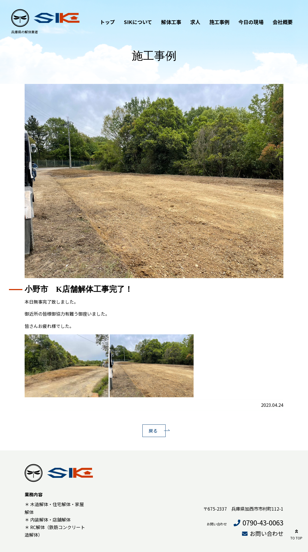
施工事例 (219, 21)
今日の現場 (251, 21)
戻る (153, 430)
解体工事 (171, 21)
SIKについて (138, 21)
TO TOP (296, 533)
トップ (107, 21)
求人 (195, 21)
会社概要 (282, 21)
